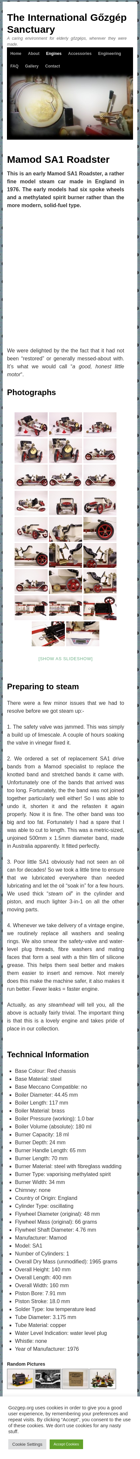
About (34, 53)
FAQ (14, 66)
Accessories (80, 53)
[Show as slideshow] (65, 658)
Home (15, 53)
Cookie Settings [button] (27, 1444)
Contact (52, 66)
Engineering (109, 53)
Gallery (32, 66)
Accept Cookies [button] (66, 1444)
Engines (54, 53)
